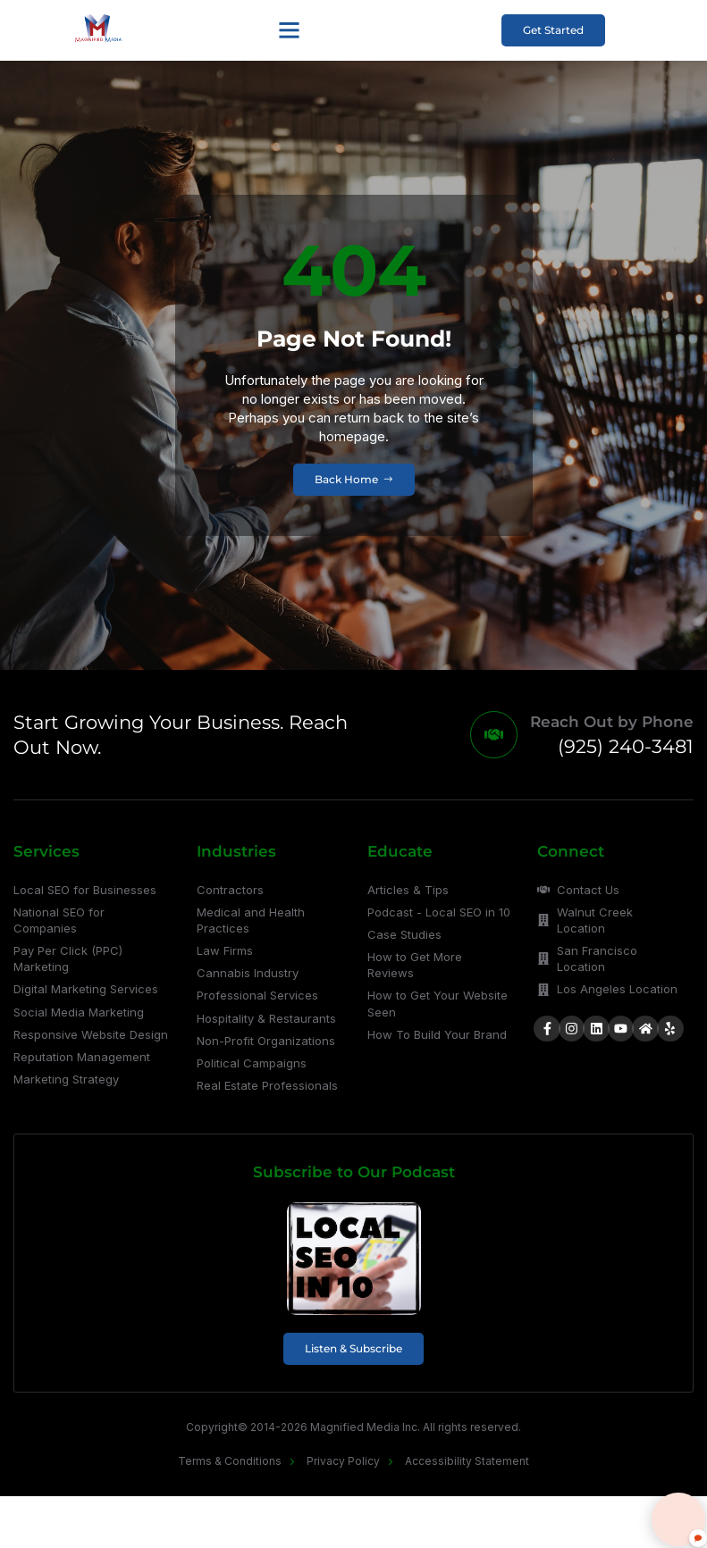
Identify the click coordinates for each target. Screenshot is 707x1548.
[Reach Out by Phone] (492, 736)
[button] (288, 30)
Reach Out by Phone (612, 723)
